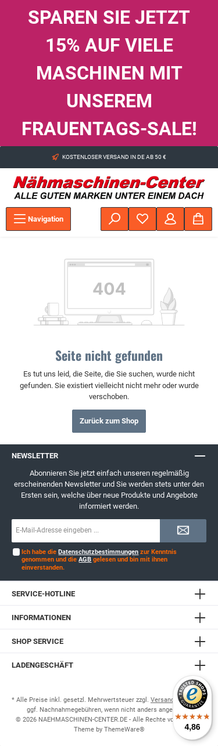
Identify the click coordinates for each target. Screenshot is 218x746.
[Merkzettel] (142, 219)
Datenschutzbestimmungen (98, 552)
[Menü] (38, 219)
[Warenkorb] (198, 219)
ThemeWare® (124, 729)
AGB (84, 559)
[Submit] (183, 530)
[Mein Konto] (170, 219)
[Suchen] (114, 219)
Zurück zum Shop (109, 421)
